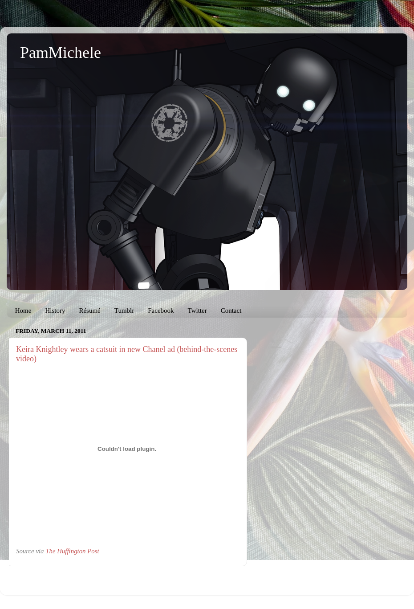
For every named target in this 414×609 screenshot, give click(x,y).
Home (23, 310)
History (55, 310)
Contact (231, 310)
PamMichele (60, 52)
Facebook (161, 310)
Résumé (89, 310)
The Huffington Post (72, 551)
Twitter (197, 310)
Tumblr (124, 310)
